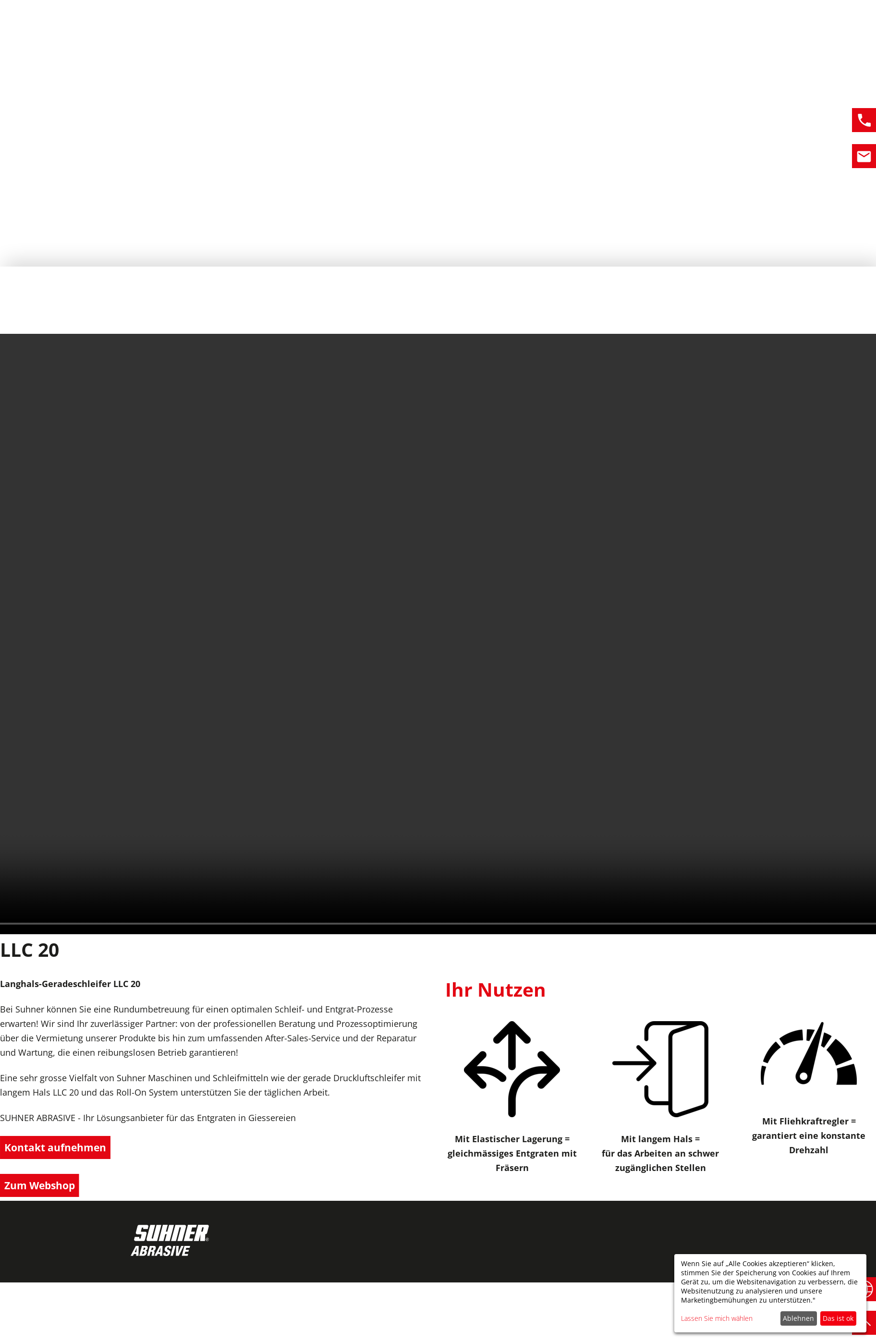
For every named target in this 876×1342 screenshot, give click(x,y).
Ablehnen (798, 1318)
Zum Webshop (42, 1187)
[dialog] (770, 1293)
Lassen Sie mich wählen (717, 1318)
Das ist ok (838, 1318)
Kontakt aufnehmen (58, 1148)
